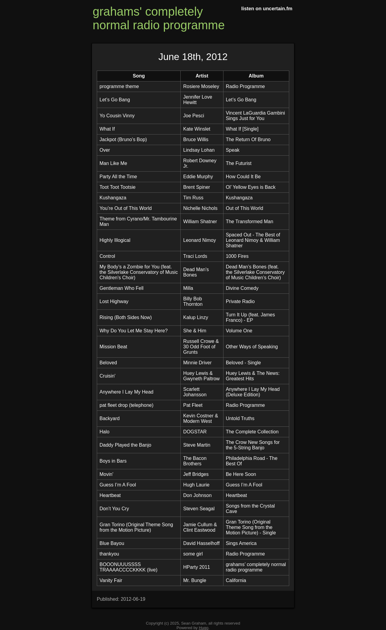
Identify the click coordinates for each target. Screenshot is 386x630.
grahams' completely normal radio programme (159, 18)
